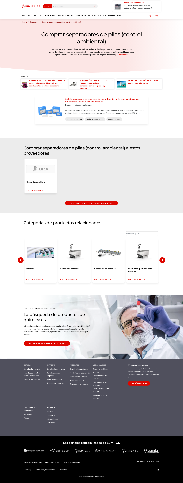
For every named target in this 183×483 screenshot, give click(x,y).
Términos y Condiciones (45, 469)
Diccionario (28, 414)
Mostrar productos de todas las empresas (91, 203)
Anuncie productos (77, 380)
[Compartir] (150, 16)
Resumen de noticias (32, 379)
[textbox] (142, 233)
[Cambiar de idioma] (156, 16)
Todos (46, 6)
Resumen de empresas (55, 383)
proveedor (123, 54)
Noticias (50, 411)
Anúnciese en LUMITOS (33, 462)
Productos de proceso (78, 376)
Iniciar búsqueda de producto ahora (46, 343)
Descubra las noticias (32, 369)
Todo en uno (51, 423)
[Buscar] (95, 6)
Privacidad (63, 469)
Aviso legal (28, 469)
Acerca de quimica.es (72, 462)
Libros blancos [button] (65, 16)
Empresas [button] (37, 16)
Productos (51, 415)
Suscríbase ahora (138, 383)
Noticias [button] (26, 16)
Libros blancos (52, 419)
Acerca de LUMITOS (52, 462)
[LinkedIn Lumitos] (157, 469)
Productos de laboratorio (80, 373)
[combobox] (142, 233)
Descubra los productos (79, 369)
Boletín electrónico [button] (113, 16)
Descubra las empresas (56, 369)
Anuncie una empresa (55, 379)
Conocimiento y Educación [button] (88, 16)
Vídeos (26, 418)
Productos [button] (50, 16)
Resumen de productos (79, 384)
